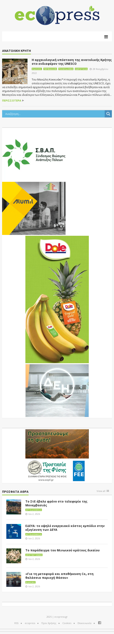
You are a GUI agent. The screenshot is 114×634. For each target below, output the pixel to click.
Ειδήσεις (36, 69)
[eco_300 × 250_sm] (34, 208)
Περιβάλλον (50, 69)
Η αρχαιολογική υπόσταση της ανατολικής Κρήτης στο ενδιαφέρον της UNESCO (72, 62)
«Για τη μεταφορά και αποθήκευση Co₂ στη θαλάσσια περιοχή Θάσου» (59, 576)
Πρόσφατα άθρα (15, 492)
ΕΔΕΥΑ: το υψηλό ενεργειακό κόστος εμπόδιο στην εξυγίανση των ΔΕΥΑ (65, 528)
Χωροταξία (81, 69)
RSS (16, 623)
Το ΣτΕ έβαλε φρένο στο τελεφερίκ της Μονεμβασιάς (56, 503)
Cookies (66, 623)
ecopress (30, 623)
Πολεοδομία (66, 69)
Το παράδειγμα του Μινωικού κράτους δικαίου (62, 550)
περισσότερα (11, 100)
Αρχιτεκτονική (34, 555)
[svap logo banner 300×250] (34, 154)
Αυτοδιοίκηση (33, 510)
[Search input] (54, 113)
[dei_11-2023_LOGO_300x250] (57, 390)
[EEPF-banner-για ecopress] (57, 455)
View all (101, 491)
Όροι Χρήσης (48, 623)
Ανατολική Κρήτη (16, 51)
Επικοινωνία (84, 623)
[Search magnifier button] (108, 113)
